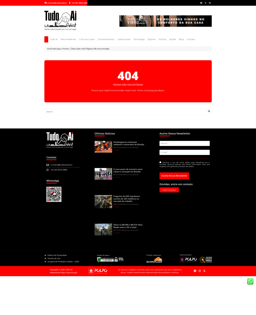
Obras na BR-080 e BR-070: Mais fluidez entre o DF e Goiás (128, 226)
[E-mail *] (185, 152)
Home (65, 49)
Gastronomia (123, 39)
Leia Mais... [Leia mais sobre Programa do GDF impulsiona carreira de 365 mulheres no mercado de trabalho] (117, 207)
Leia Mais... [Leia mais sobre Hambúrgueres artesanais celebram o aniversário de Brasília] (117, 150)
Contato (191, 39)
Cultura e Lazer (87, 39)
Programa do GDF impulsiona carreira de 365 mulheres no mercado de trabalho (126, 198)
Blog (181, 39)
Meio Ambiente (68, 39)
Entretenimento (106, 39)
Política (162, 39)
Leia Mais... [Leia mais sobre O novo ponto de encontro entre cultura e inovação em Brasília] (117, 177)
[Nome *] (185, 143)
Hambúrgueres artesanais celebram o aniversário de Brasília (128, 143)
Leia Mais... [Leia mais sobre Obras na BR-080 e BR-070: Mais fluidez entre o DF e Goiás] (117, 233)
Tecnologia (139, 39)
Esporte (152, 39)
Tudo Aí (53, 39)
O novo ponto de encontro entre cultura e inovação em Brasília (128, 170)
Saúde (172, 39)
